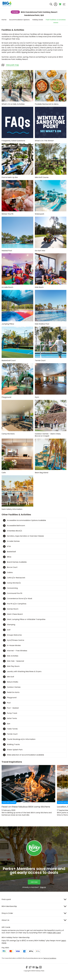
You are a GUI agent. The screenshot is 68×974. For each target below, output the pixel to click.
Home (4, 20)
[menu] (64, 4)
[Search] (51, 4)
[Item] (34, 899)
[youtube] (33, 967)
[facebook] (26, 967)
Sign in (43, 887)
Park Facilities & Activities (56, 20)
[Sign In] (55, 4)
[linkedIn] (37, 967)
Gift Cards (6, 927)
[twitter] (30, 967)
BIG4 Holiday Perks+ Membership (16, 937)
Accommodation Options (19, 20)
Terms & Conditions (49, 958)
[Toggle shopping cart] (60, 4)
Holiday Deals (37, 20)
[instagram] (40, 967)
